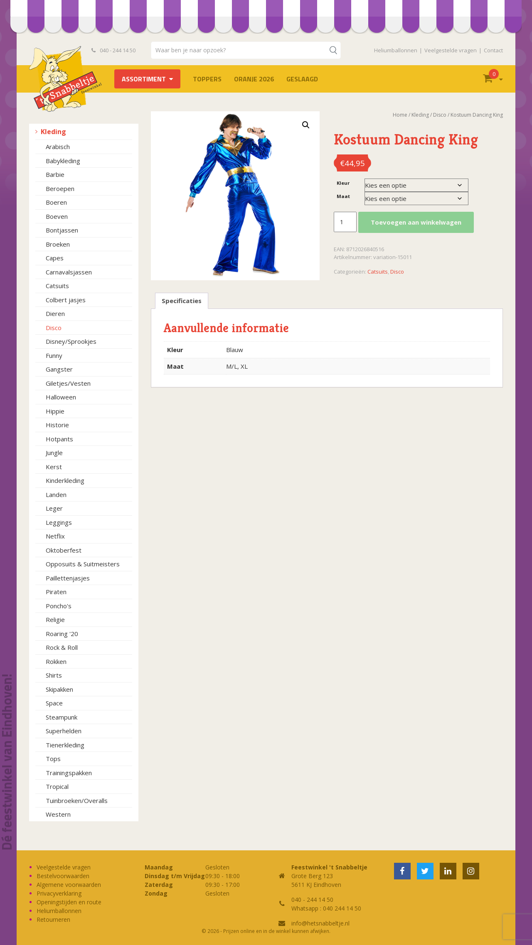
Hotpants (59, 439)
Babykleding (63, 161)
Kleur (343, 183)
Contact (493, 50)
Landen (56, 494)
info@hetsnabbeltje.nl (320, 923)
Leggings (59, 522)
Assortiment (144, 79)
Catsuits (57, 286)
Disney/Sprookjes (71, 341)
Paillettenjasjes (68, 578)
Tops (53, 758)
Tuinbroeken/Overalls (77, 800)
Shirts (54, 675)
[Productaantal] (345, 222)
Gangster (59, 369)
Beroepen (60, 188)
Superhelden (63, 731)
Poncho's (58, 606)
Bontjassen (62, 230)
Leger (54, 508)
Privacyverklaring (59, 893)
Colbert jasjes (66, 300)
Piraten (56, 592)
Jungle (54, 452)
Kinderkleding (65, 480)
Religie (55, 619)
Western (58, 814)
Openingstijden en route (69, 902)
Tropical (57, 786)
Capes (55, 258)
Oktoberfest (63, 550)
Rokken (56, 661)
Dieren (55, 313)
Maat (343, 196)
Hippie (55, 411)
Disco (54, 327)
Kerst (54, 467)
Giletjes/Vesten (68, 383)
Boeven (57, 216)
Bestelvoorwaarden (63, 876)
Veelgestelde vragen (450, 50)
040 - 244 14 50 (113, 50)
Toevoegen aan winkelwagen (416, 222)
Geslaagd (302, 79)
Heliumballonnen (395, 50)
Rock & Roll (62, 647)
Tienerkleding (65, 745)
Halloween (61, 397)
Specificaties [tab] (182, 300)
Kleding (53, 131)
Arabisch (58, 146)
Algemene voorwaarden (69, 885)
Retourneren (53, 919)
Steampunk (61, 717)
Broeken (58, 244)
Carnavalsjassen (69, 272)
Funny (54, 355)
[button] (305, 125)
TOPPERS (207, 79)
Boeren (56, 202)
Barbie (55, 174)
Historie (57, 425)
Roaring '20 (62, 633)
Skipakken (59, 689)
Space (54, 703)
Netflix (55, 536)
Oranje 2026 (254, 79)
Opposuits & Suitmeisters (83, 564)
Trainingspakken (69, 773)
